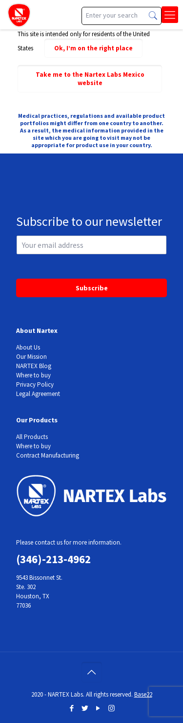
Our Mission (31, 356)
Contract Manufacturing (47, 455)
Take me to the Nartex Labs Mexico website (90, 78)
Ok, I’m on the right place (93, 48)
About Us (28, 347)
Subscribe (92, 288)
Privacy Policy (35, 384)
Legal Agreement (38, 394)
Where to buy (33, 375)
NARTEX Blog (33, 366)
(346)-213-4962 (53, 559)
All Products (32, 437)
